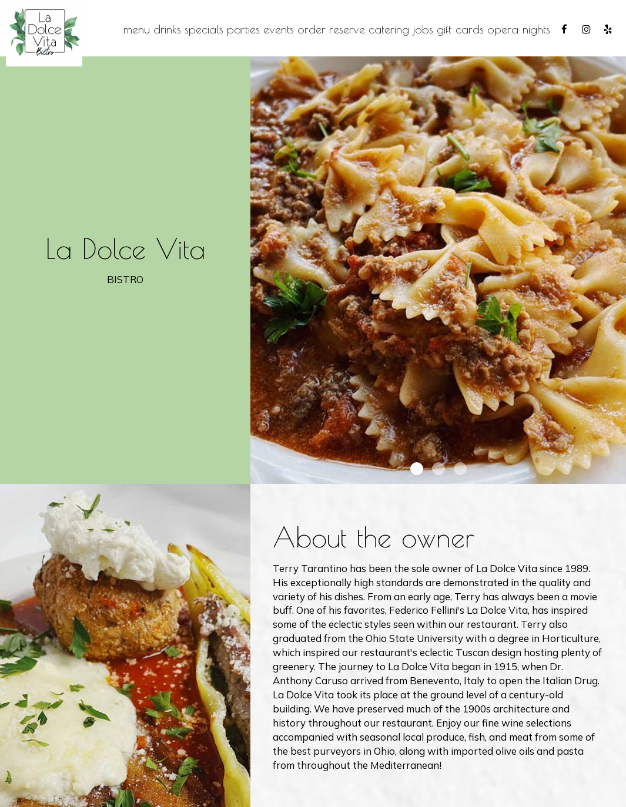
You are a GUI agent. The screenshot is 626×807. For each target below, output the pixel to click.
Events (278, 29)
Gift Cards (460, 29)
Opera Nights (518, 29)
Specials (204, 29)
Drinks (167, 29)
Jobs (423, 29)
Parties (243, 29)
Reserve (347, 29)
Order (311, 29)
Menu (136, 29)
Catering (389, 29)
